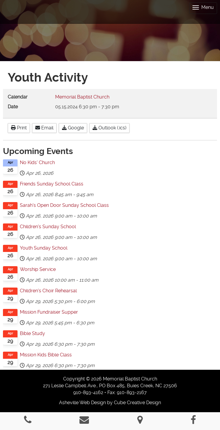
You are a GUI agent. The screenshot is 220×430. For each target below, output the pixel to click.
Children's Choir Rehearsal (48, 290)
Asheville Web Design (82, 402)
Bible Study (32, 333)
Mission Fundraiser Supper (49, 312)
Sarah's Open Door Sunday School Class (64, 205)
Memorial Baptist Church (82, 97)
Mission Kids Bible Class (46, 355)
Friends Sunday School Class (51, 184)
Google (73, 128)
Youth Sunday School (43, 248)
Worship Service (38, 269)
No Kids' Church (37, 162)
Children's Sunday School (48, 226)
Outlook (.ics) (109, 128)
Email (44, 128)
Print (19, 128)
